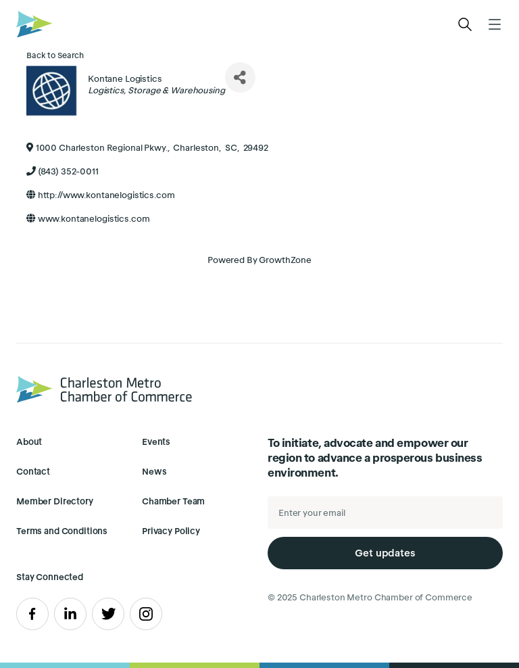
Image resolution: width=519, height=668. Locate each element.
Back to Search (55, 55)
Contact (33, 472)
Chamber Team (173, 501)
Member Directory (54, 501)
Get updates (385, 552)
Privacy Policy (171, 531)
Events (156, 442)
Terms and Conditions (61, 531)
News (154, 472)
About (29, 442)
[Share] (240, 77)
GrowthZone (285, 260)
